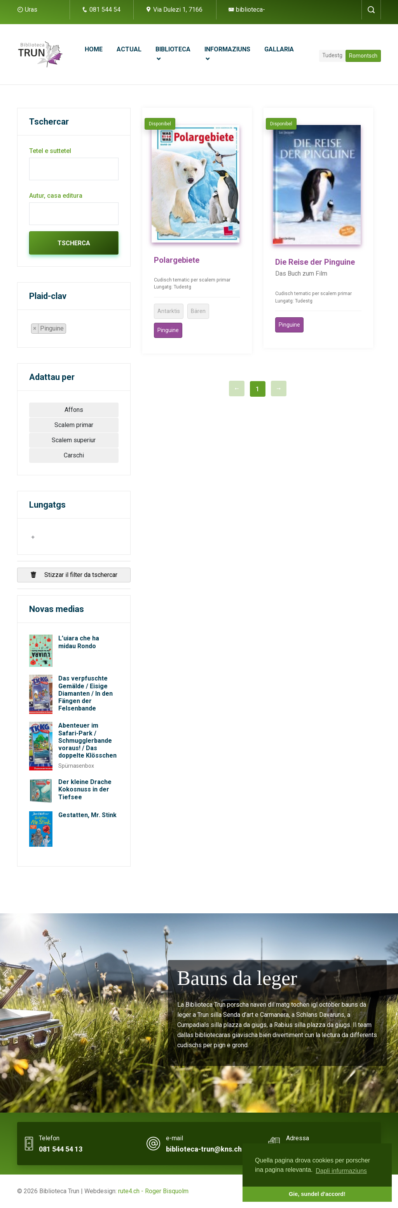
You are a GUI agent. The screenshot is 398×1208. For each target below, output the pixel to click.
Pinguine (168, 330)
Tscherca (74, 243)
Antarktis (168, 311)
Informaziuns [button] (227, 49)
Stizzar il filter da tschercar (73, 575)
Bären (198, 311)
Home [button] (94, 49)
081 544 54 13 (60, 1149)
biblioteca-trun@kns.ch (204, 1149)
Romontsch (363, 56)
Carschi (74, 455)
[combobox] (52, 329)
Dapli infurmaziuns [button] (341, 1171)
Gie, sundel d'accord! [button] (317, 1194)
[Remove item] (34, 328)
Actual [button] (129, 49)
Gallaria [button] (279, 49)
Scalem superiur (74, 440)
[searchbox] (70, 330)
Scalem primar (73, 425)
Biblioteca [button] (172, 49)
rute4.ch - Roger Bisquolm (153, 1191)
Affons (74, 409)
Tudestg (332, 55)
